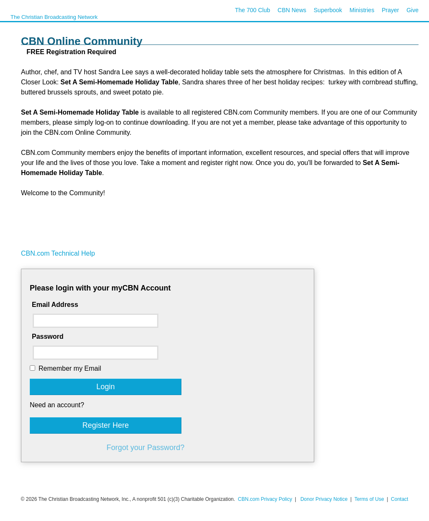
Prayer (390, 10)
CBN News (292, 10)
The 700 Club (252, 10)
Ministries (361, 10)
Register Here (105, 425)
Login (105, 386)
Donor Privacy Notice (324, 499)
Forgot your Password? (145, 447)
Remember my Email (70, 368)
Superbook (328, 10)
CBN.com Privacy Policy (265, 499)
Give (412, 10)
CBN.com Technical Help (58, 253)
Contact (399, 499)
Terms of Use (369, 499)
